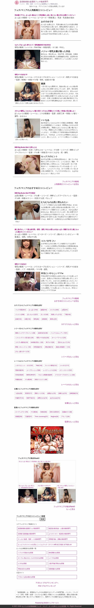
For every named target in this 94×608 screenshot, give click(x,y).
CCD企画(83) (19, 375)
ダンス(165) (44, 314)
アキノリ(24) (65, 416)
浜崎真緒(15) (74, 393)
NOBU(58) (43, 412)
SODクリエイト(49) (41, 379)
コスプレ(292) (54, 310)
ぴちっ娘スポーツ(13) (22, 351)
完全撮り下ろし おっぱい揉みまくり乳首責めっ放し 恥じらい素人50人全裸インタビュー (45, 15)
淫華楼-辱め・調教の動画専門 (58, 539)
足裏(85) (44, 319)
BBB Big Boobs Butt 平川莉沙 (25, 193)
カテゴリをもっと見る (70, 324)
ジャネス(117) (64, 365)
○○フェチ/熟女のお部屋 (25, 552)
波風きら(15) (51, 393)
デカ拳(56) (34, 412)
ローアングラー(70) (21, 412)
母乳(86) (36, 319)
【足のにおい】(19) (63, 342)
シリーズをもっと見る (70, 357)
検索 (42, 519)
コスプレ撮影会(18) (21, 342)
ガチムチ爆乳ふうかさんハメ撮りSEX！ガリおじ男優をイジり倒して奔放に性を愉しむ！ (45, 111)
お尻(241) (65, 310)
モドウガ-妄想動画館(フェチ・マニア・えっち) (38, 606)
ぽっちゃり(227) (32, 314)
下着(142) (68, 314)
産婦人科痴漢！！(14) (63, 347)
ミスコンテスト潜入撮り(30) (24, 337)
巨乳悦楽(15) (38, 347)
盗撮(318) (44, 310)
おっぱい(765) (33, 310)
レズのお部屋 (22, 563)
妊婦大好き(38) (43, 333)
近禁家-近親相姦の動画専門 (26, 534)
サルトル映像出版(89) (45, 375)
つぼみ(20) (18, 393)
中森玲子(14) (19, 398)
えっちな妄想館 (60, 606)
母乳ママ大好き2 (20, 264)
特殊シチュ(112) (56, 314)
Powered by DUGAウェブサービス (47, 603)
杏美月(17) (28, 393)
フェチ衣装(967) (20, 310)
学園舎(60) (18, 379)
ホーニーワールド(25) (59, 337)
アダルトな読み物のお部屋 (26, 577)
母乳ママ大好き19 (21, 75)
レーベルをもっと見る (70, 385)
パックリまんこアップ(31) (59, 333)
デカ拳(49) (28, 379)
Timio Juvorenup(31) (41, 416)
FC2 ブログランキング (47, 586)
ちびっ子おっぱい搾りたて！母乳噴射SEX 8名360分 (33, 45)
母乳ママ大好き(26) (42, 337)
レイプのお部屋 (54, 558)
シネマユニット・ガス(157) (24, 365)
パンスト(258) (19, 314)
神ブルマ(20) (50, 342)
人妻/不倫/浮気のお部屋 (56, 563)
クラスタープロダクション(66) (65, 375)
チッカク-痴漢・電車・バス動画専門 (29, 539)
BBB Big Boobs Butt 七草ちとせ (26, 147)
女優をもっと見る (72, 403)
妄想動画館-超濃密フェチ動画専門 (34, 2)
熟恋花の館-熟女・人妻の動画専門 (59, 528)
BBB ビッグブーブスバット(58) (25, 333)
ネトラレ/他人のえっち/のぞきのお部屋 (30, 558)
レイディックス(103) (50, 370)
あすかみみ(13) (55, 398)
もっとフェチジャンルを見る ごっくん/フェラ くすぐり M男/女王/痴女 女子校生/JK (45, 544)
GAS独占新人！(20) (37, 342)
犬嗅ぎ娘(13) (49, 347)
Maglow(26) (55, 416)
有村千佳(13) (31, 398)
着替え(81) (53, 319)
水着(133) (27, 319)
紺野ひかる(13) (42, 398)
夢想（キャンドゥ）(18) (23, 347)
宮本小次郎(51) (54, 412)
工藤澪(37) (28, 416)
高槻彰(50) (18, 416)
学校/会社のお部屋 (24, 569)
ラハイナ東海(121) (51, 365)
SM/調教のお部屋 (54, 552)
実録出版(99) (19, 370)
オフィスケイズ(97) (65, 370)
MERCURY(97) (30, 375)
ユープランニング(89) (34, 370)
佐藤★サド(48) (67, 412)
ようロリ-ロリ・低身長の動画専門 (59, 534)
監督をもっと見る (72, 422)
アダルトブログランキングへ (47, 583)
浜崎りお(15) (62, 393)
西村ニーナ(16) (39, 393)
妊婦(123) (18, 319)
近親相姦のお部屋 (54, 569)
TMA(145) (39, 365)
